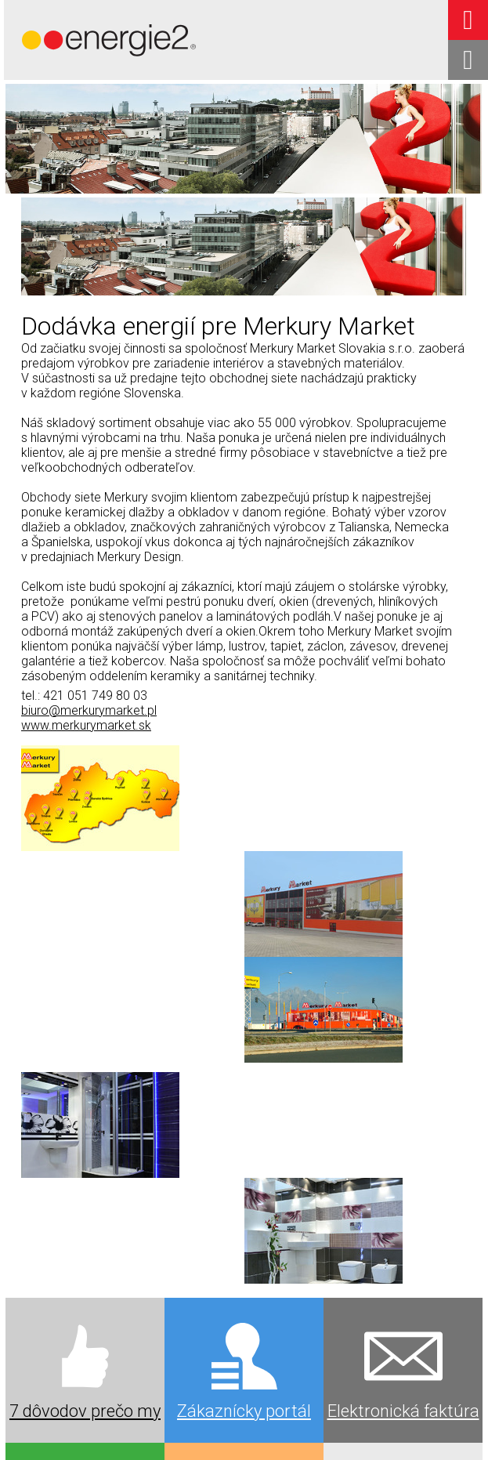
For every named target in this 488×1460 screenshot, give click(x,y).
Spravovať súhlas (323, 1430)
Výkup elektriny (244, 1222)
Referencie (403, 1216)
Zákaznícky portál (244, 1071)
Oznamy (85, 1358)
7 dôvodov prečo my (85, 1071)
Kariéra (244, 1358)
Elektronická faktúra (403, 1071)
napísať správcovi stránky (421, 1416)
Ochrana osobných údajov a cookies (203, 1430)
